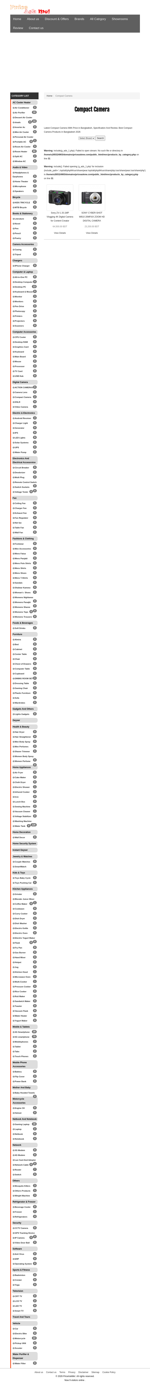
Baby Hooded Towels (24, 1093)
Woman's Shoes (22, 592)
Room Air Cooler (22, 147)
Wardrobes (19, 703)
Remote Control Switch (25, 482)
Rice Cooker (19, 991)
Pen (16, 228)
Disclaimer (83, 1372)
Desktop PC (19, 287)
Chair (16, 659)
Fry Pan (17, 948)
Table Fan (18, 528)
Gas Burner (19, 953)
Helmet (17, 1113)
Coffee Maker (20, 904)
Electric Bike (20, 1333)
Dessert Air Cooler (22, 117)
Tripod (17, 254)
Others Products (21, 1191)
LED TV (17, 1306)
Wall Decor (19, 837)
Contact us (36, 28)
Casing (17, 250)
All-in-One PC (20, 277)
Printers (18, 316)
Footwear (18, 544)
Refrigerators (20, 1217)
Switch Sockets (21, 487)
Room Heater (20, 151)
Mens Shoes (19, 573)
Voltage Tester (20, 492)
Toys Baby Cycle (22, 878)
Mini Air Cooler (21, 132)
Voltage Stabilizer (22, 816)
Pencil (17, 233)
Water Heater (20, 1016)
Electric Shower (21, 787)
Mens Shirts (19, 568)
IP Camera (19, 1238)
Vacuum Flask (20, 1011)
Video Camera (20, 407)
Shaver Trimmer (21, 751)
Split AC (18, 156)
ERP (16, 1259)
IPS (15, 433)
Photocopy (19, 311)
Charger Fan (20, 508)
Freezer (17, 1212)
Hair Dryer (18, 732)
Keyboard (18, 352)
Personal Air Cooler (23, 137)
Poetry (17, 238)
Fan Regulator (20, 518)
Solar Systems (21, 443)
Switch (17, 1175)
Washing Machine (22, 821)
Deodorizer (19, 472)
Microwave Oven (22, 977)
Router (17, 1170)
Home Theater (20, 181)
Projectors (19, 321)
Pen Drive (18, 306)
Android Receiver (22, 418)
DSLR (16, 402)
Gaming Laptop (21, 1124)
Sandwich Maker (21, 1001)
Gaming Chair (20, 688)
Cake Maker (19, 777)
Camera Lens (20, 392)
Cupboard (18, 674)
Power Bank (19, 1081)
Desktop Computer (23, 282)
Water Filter (19, 1363)
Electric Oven (20, 933)
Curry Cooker (20, 914)
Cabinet (17, 649)
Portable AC (19, 142)
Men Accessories (22, 549)
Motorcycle (19, 1338)
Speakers (18, 191)
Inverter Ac (19, 127)
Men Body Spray (21, 742)
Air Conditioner (21, 108)
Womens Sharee (21, 607)
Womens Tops (20, 612)
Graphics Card (21, 347)
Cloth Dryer (19, 782)
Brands (79, 19)
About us (33, 19)
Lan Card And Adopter (24, 1160)
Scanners (18, 326)
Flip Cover (19, 1076)
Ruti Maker (19, 996)
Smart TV (18, 1311)
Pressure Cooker (22, 987)
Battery (17, 1072)
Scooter (17, 1348)
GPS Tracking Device (24, 1233)
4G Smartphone (21, 1032)
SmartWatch (19, 867)
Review (18, 28)
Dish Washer (20, 923)
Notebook (18, 1139)
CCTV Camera (20, 1228)
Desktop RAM (20, 342)
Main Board (19, 357)
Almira (17, 639)
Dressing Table (21, 683)
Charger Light (20, 423)
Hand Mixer (19, 957)
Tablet (17, 1047)
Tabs (16, 1051)
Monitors (18, 301)
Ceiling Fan (19, 503)
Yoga (16, 1285)
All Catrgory (98, 19)
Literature (18, 219)
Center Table (20, 654)
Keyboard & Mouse (23, 292)
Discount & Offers (57, 19)
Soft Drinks (19, 628)
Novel (16, 224)
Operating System (22, 1264)
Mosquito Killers (21, 1186)
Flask (16, 943)
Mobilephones (20, 1042)
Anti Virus (18, 1254)
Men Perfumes (20, 747)
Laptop (17, 1129)
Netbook (18, 1134)
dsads (17, 122)
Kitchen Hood (20, 972)
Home (17, 19)
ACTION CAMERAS (23, 387)
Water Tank (19, 826)
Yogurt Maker (20, 1021)
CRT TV (17, 1296)
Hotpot (17, 962)
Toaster (17, 1006)
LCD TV (17, 1301)
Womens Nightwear (23, 597)
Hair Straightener (22, 737)
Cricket (17, 1280)
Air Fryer (18, 772)
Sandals (18, 583)
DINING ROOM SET (23, 678)
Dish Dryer (19, 918)
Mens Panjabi (20, 558)
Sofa (16, 698)
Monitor (17, 297)
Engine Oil (19, 1108)
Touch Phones (20, 1056)
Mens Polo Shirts (22, 563)
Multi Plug (18, 477)
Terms (62, 1372)
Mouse (17, 361)
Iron (16, 797)
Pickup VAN (19, 1343)
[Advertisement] (75, 63)
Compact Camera (22, 397)
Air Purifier (19, 113)
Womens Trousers (22, 617)
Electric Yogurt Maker (24, 938)
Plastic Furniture (22, 693)
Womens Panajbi (22, 602)
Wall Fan (18, 532)
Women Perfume (22, 761)
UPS (16, 447)
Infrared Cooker (21, 792)
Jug (16, 967)
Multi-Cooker (20, 982)
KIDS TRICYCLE (21, 202)
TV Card (18, 371)
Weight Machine (21, 1196)
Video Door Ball (21, 1243)
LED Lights (19, 438)
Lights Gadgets (21, 714)
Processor (19, 366)
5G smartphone (21, 1037)
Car (15, 1329)
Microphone (19, 186)
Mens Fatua (19, 554)
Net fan (17, 523)
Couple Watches (21, 862)
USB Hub (18, 376)
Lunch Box (19, 802)
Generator (18, 428)
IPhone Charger (21, 266)
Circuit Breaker (21, 468)
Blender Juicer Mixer (23, 899)
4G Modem (19, 1155)
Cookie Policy (108, 1372)
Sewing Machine (21, 807)
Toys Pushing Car (22, 883)
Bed (16, 644)
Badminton (19, 1275)
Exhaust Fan (20, 513)
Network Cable (21, 1165)
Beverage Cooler (22, 1207)
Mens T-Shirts (20, 578)
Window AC (19, 161)
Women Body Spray (23, 756)
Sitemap (95, 1372)
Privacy (71, 1372)
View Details (60, 233)
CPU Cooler (19, 337)
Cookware (18, 909)
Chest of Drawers (22, 664)
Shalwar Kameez (22, 588)
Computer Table (21, 669)
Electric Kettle (20, 928)
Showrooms (120, 19)
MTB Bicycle (20, 207)
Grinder (17, 894)
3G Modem (19, 1150)
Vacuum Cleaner (21, 811)
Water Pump (19, 452)
